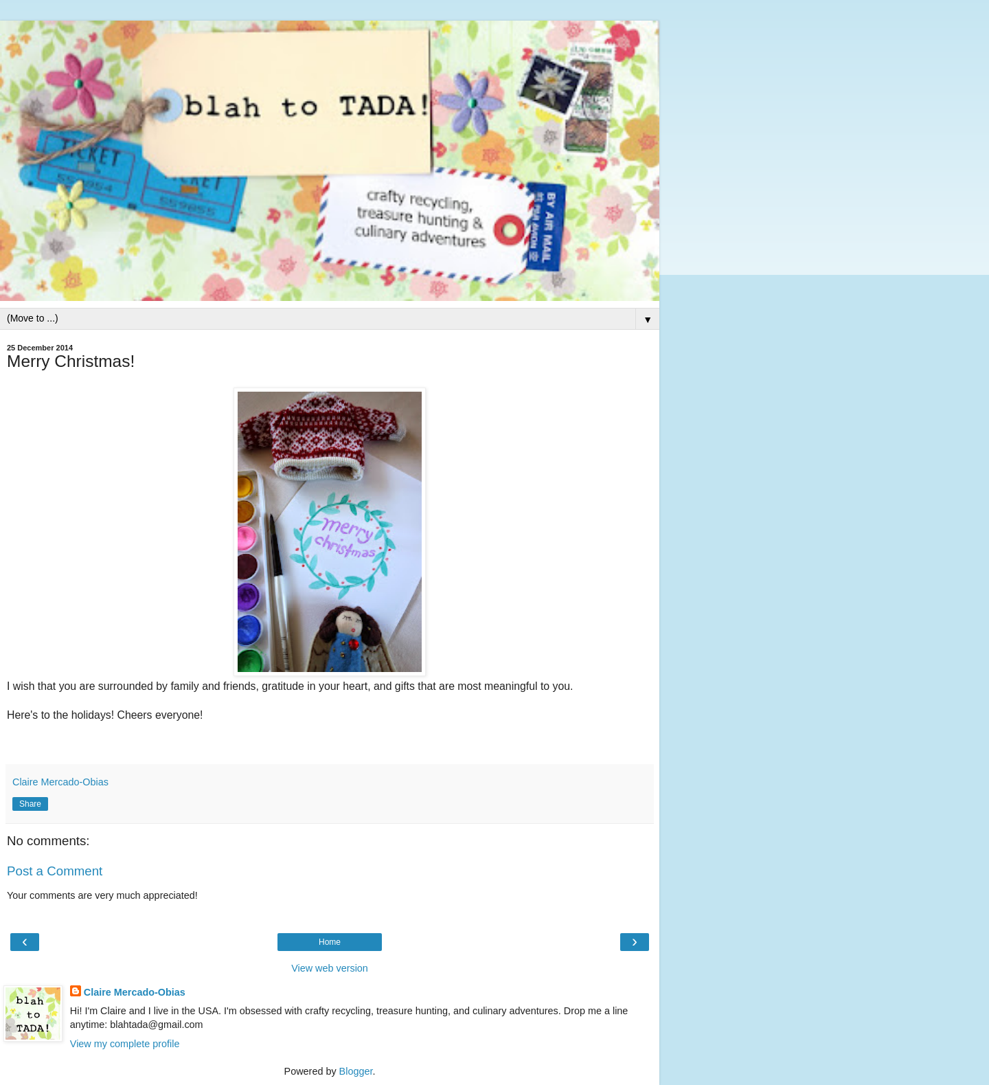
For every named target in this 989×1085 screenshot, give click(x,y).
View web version (329, 968)
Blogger (356, 1071)
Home (330, 942)
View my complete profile (125, 1043)
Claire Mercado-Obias (134, 992)
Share (30, 804)
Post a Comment (54, 871)
